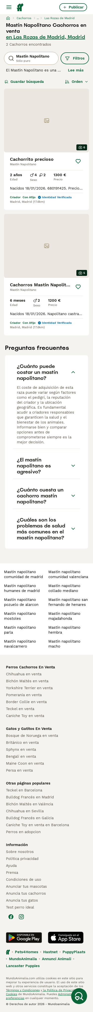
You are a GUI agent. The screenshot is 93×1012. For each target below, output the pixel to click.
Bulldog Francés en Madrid (30, 797)
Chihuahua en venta (23, 674)
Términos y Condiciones (23, 990)
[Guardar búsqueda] (79, 996)
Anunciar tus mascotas (26, 886)
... (38, 18)
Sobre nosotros (20, 851)
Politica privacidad (22, 858)
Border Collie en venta (26, 702)
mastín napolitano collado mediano (64, 588)
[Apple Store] (66, 938)
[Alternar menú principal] (9, 7)
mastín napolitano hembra (64, 630)
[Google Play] (24, 938)
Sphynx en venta (21, 749)
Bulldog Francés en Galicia (30, 818)
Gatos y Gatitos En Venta (29, 728)
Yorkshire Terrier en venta (29, 688)
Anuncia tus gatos (22, 900)
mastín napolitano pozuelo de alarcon (21, 602)
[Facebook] (11, 917)
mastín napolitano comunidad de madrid (23, 574)
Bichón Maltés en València (29, 804)
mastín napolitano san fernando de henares (68, 602)
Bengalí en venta (21, 756)
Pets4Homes (26, 952)
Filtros (75, 58)
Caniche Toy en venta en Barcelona (37, 825)
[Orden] (76, 82)
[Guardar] (78, 161)
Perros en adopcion (23, 832)
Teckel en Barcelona (24, 790)
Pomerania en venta (24, 695)
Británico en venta (22, 742)
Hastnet (50, 952)
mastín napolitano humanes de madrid (22, 588)
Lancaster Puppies (23, 966)
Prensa (12, 872)
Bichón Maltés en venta (27, 681)
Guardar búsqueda (24, 81)
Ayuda (11, 865)
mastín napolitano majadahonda (64, 616)
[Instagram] (21, 917)
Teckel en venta (20, 709)
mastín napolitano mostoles (20, 616)
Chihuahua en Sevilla (25, 811)
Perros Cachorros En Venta (30, 667)
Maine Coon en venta (25, 763)
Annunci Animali (56, 959)
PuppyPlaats (73, 952)
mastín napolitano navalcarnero (20, 644)
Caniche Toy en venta (25, 716)
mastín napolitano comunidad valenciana (68, 574)
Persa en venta (19, 770)
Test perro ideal (20, 907)
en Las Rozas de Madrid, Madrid (45, 37)
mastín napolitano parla (20, 630)
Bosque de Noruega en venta (32, 735)
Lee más (76, 70)
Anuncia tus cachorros (26, 893)
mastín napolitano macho (64, 644)
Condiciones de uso (23, 879)
